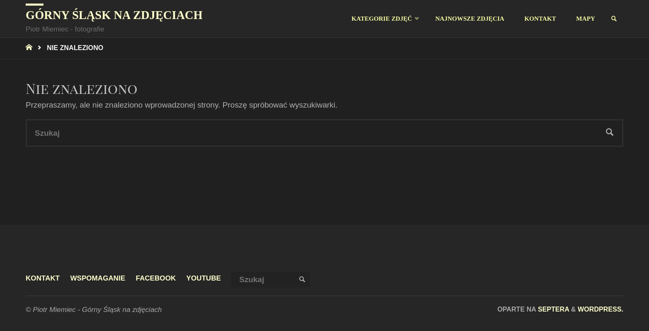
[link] (614, 19)
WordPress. (600, 309)
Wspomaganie (97, 278)
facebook (156, 278)
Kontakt (43, 278)
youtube (203, 278)
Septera (552, 309)
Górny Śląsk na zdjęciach (114, 15)
